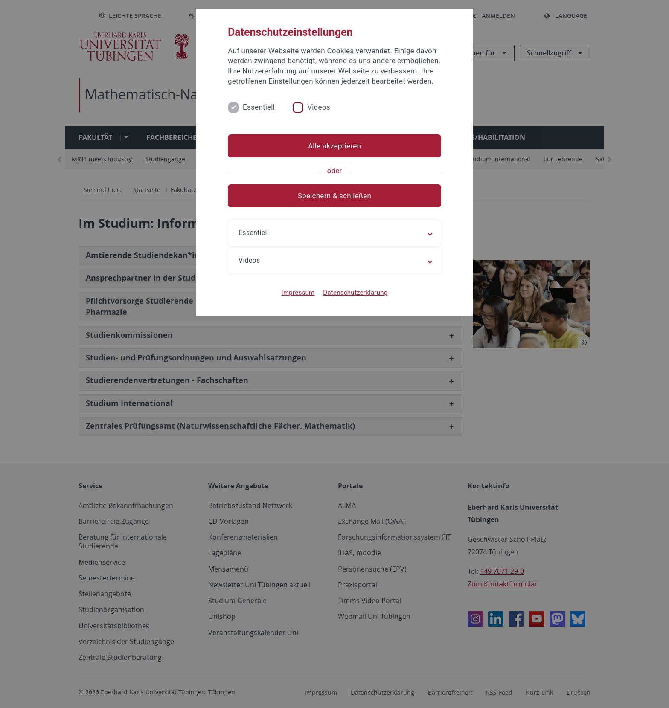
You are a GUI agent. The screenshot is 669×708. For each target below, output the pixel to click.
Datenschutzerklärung (355, 292)
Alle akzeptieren (334, 146)
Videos (318, 107)
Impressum (298, 292)
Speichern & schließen (334, 196)
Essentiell (259, 107)
